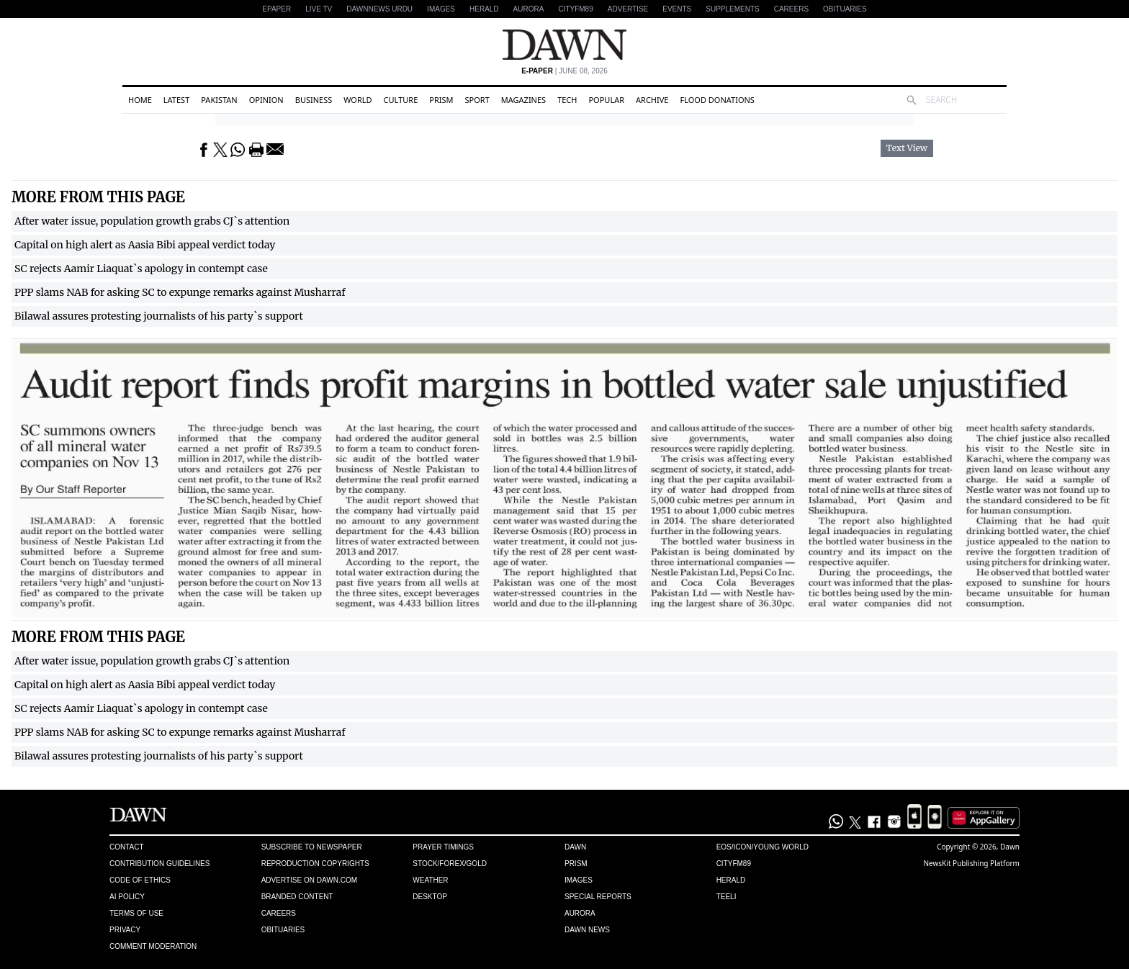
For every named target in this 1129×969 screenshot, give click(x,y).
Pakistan (219, 99)
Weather (430, 880)
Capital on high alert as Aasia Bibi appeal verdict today (144, 244)
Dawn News (587, 930)
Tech (567, 99)
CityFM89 (575, 9)
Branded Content (297, 897)
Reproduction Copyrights (315, 863)
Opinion (266, 99)
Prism (441, 99)
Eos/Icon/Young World (762, 847)
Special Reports (597, 897)
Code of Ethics (140, 880)
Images (441, 9)
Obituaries (845, 9)
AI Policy (127, 897)
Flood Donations (717, 99)
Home (140, 99)
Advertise (628, 9)
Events (676, 9)
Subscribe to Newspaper (311, 847)
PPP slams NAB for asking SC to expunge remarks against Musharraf (180, 292)
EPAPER (276, 9)
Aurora (528, 9)
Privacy (124, 930)
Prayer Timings (443, 847)
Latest (176, 99)
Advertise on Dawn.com (309, 880)
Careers (791, 9)
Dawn (575, 847)
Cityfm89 (733, 863)
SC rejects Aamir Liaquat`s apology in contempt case (141, 268)
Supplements (732, 9)
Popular (606, 99)
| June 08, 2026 (564, 71)
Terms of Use (136, 913)
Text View (906, 148)
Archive (652, 99)
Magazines (523, 99)
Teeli (726, 897)
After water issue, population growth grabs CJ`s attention (151, 221)
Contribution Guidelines (159, 863)
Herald (484, 9)
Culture (401, 99)
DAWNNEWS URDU (379, 9)
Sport (477, 99)
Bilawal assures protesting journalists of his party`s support (158, 316)
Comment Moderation (153, 946)
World (357, 99)
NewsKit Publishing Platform (971, 863)
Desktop (430, 897)
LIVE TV (318, 9)
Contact (126, 847)
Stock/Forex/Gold (450, 863)
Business (314, 99)
